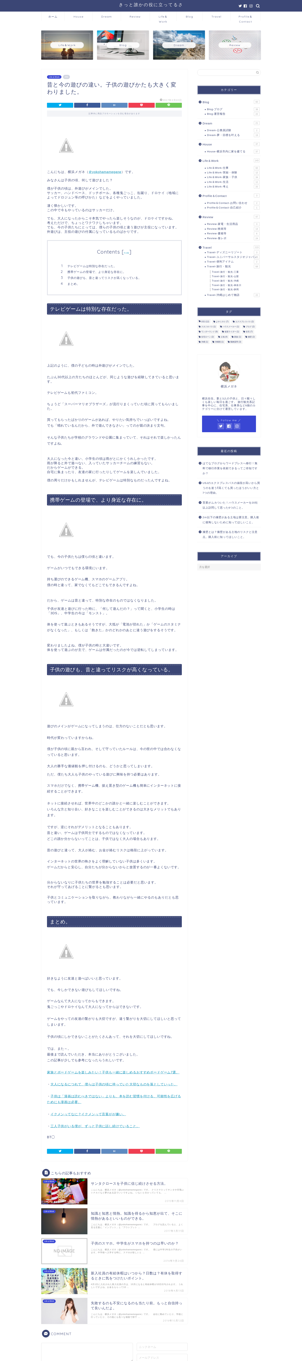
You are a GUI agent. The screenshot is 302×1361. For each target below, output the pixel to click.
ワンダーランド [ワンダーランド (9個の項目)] (209, 332)
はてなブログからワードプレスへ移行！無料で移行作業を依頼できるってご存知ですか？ (230, 468)
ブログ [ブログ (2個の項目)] (250, 327)
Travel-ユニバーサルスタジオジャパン (233, 257)
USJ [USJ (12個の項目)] (205, 322)
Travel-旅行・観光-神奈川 (226, 285)
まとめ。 (73, 284)
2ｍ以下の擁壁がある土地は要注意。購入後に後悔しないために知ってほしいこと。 (231, 520)
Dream (106, 16)
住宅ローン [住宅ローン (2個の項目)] (207, 337)
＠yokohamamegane (105, 172)
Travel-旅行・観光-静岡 (225, 289)
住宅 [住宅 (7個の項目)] (249, 332)
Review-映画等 (233, 229)
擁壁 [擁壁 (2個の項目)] (251, 337)
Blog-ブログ (233, 109)
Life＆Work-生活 (233, 182)
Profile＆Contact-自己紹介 (233, 208)
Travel (216, 16)
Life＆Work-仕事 (233, 168)
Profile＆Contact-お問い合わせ (233, 203)
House (79, 16)
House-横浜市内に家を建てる (233, 152)
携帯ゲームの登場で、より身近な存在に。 (96, 272)
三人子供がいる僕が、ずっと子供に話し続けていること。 (95, 1126)
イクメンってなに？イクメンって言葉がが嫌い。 (88, 1114)
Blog (189, 16)
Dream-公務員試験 (233, 130)
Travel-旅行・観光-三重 (225, 272)
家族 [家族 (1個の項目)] (237, 337)
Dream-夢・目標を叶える (233, 135)
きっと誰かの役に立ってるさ (151, 4)
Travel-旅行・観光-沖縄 (225, 280)
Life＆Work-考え (233, 187)
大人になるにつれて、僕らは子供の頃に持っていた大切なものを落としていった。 (114, 1084)
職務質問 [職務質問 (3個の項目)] (235, 342)
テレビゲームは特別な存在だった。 (92, 266)
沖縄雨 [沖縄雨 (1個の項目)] (219, 342)
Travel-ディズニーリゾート (233, 252)
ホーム (53, 16)
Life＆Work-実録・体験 (233, 173)
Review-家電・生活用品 (233, 224)
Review (135, 16)
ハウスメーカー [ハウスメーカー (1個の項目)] (231, 327)
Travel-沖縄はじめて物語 (233, 295)
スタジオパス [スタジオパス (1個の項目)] (208, 327)
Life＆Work (163, 18)
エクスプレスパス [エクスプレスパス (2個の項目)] (244, 322)
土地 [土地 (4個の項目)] (224, 337)
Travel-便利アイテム (233, 262)
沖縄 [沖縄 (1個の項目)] (204, 342)
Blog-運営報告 (233, 114)
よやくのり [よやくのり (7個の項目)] (222, 322)
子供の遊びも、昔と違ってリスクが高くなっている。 (104, 278)
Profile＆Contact (246, 18)
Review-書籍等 (233, 233)
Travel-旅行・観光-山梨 (225, 276)
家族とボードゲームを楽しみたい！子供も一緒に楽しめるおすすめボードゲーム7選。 (113, 1072)
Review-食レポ (233, 238)
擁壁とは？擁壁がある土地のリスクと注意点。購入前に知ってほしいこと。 (230, 534)
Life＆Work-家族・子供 (233, 177)
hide (126, 252)
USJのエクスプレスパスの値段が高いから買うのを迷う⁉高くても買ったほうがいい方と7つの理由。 (231, 488)
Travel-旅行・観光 (233, 266)
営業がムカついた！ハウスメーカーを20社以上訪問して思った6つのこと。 (230, 505)
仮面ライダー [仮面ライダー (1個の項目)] (232, 332)
